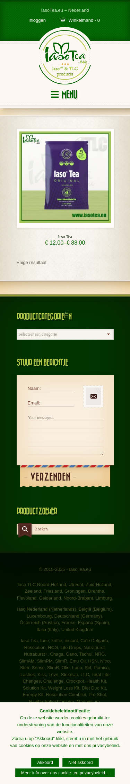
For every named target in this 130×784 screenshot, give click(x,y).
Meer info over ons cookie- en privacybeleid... (65, 773)
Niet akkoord (80, 762)
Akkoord (45, 762)
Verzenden (50, 477)
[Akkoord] (121, 743)
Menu (69, 95)
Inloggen (37, 20)
